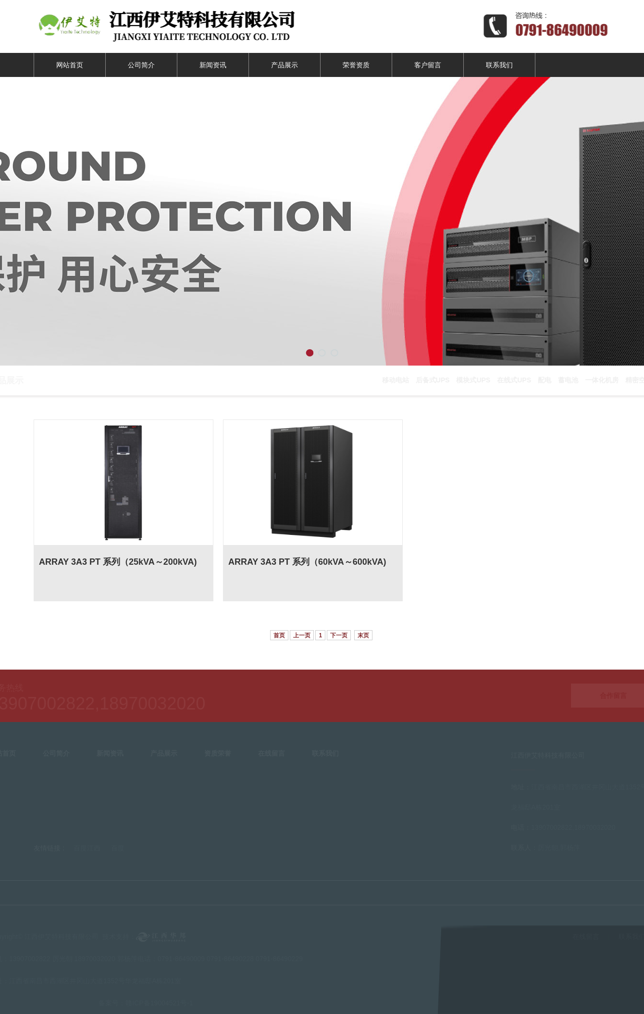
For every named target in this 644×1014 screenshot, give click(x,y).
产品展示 (284, 65)
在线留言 (588, 936)
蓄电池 (570, 380)
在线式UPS (516, 380)
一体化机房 (604, 380)
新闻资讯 (212, 65)
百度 (117, 845)
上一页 (301, 635)
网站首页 (69, 65)
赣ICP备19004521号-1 (156, 1003)
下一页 (338, 635)
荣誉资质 (356, 65)
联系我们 (499, 65)
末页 (363, 635)
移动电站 (397, 380)
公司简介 (141, 65)
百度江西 (87, 845)
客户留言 (427, 65)
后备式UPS (435, 380)
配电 (547, 380)
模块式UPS (475, 380)
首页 (279, 635)
